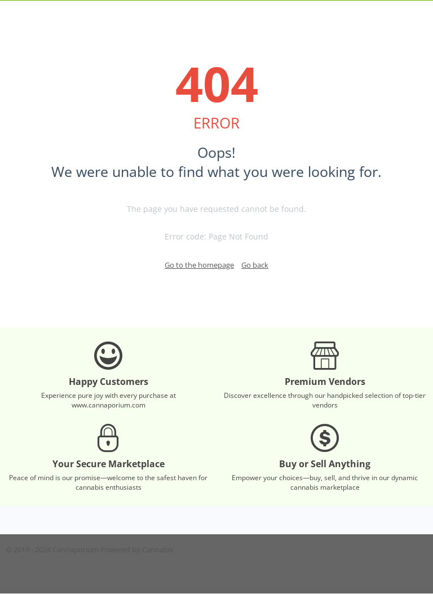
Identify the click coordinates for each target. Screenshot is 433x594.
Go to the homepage (199, 265)
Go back (254, 265)
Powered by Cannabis (136, 549)
